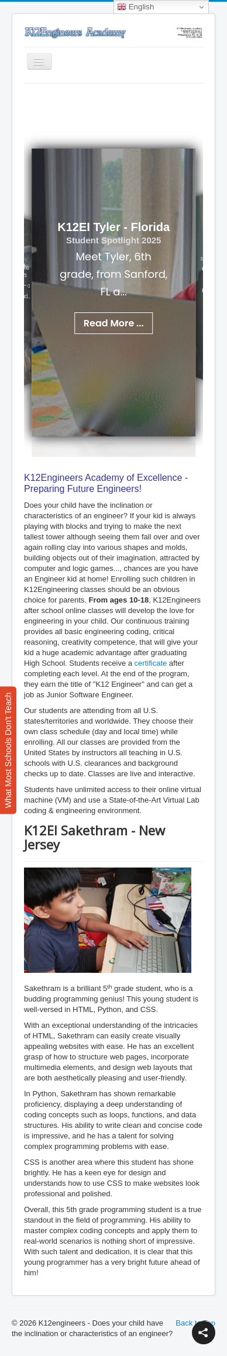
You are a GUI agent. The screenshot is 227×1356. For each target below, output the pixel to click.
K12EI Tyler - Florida (113, 227)
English (135, 7)
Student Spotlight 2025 (113, 240)
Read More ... (114, 323)
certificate (151, 663)
